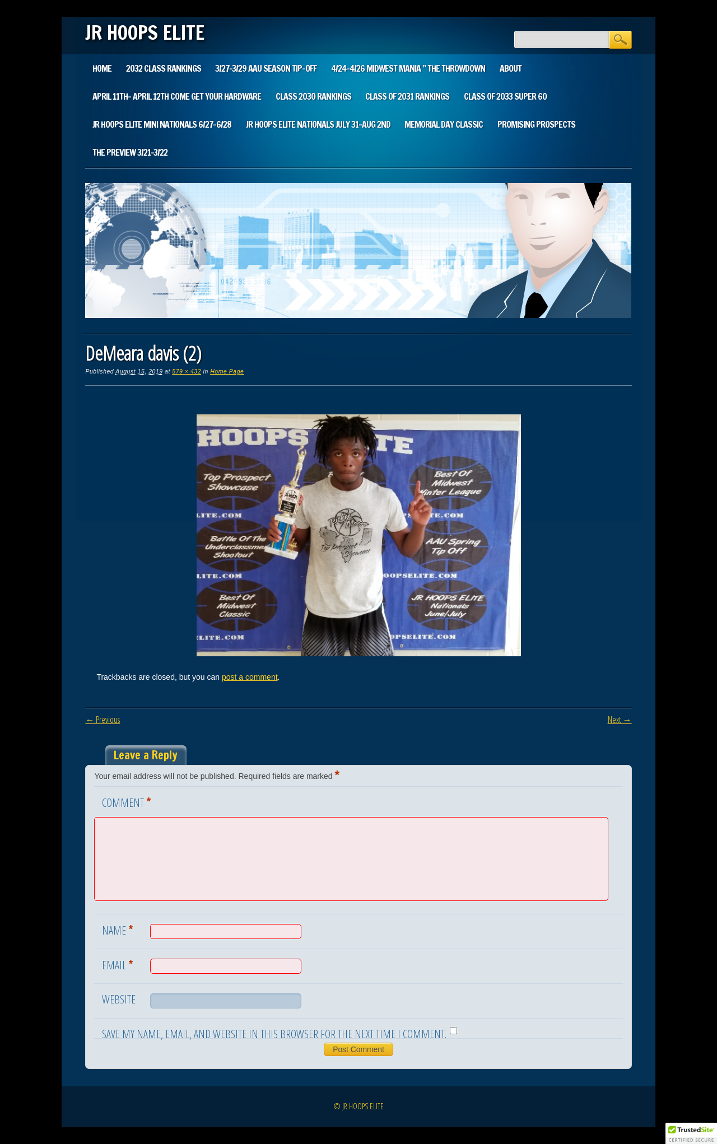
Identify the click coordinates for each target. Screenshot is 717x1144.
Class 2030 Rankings (313, 96)
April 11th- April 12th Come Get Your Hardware (176, 96)
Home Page (227, 371)
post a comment (250, 677)
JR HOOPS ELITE (144, 32)
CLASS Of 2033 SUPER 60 (505, 96)
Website (119, 999)
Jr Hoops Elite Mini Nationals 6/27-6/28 (161, 124)
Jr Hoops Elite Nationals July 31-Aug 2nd (318, 124)
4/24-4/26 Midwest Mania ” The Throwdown (408, 68)
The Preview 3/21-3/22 (129, 152)
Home (101, 68)
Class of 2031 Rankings (407, 96)
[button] (691, 1133)
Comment (127, 801)
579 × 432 (186, 371)
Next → (620, 719)
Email (119, 964)
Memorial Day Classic (443, 124)
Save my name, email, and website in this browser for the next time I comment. (274, 1034)
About (511, 68)
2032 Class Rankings (163, 68)
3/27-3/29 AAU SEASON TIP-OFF (265, 68)
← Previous (102, 719)
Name (119, 929)
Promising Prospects (536, 124)
